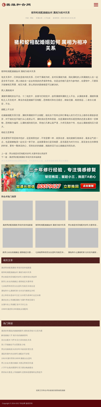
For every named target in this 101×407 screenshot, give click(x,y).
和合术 (45, 390)
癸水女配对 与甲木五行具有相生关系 (16, 340)
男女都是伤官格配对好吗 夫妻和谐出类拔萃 (28, 153)
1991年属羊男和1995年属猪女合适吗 (16, 358)
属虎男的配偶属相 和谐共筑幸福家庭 (25, 157)
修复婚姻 (61, 390)
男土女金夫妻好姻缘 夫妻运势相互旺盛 (17, 363)
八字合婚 (47, 18)
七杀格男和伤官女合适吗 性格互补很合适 (18, 286)
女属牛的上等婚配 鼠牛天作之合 (14, 304)
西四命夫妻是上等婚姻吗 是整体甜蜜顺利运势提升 (21, 372)
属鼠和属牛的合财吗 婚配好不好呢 (15, 354)
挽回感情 (54, 390)
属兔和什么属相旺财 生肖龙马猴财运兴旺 (18, 291)
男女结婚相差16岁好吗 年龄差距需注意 (17, 349)
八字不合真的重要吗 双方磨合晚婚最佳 (17, 368)
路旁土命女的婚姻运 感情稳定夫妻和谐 (17, 281)
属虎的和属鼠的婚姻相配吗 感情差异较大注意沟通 (21, 331)
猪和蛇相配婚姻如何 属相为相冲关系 (16, 272)
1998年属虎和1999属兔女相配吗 (14, 309)
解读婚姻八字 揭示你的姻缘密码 (14, 335)
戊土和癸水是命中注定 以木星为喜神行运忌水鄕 (21, 295)
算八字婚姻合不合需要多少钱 (13, 345)
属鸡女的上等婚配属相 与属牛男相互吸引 (18, 300)
